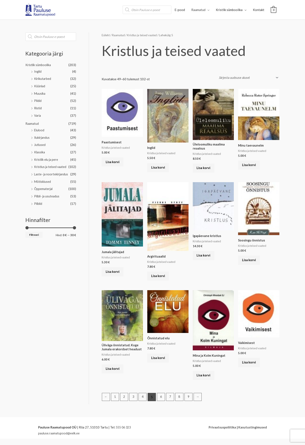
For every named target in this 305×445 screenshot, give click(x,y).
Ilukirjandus (42, 135)
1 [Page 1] (115, 403)
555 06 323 (124, 434)
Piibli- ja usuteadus (47, 193)
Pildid (38, 100)
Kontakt (258, 10)
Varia (38, 114)
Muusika (40, 92)
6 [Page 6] (163, 403)
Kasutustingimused (252, 434)
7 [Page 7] (172, 403)
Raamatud (198, 10)
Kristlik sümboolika (229, 10)
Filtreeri (34, 231)
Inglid (38, 71)
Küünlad (40, 85)
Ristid (38, 107)
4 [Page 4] (144, 403)
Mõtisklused (42, 178)
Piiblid (38, 200)
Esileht (106, 35)
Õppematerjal (43, 185)
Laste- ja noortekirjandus (51, 171)
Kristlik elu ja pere (46, 157)
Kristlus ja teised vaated (51, 164)
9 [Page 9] (191, 403)
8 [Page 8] (181, 403)
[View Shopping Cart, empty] (273, 10)
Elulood (39, 128)
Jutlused (40, 142)
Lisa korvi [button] (114, 163)
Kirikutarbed (43, 78)
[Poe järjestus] (245, 77)
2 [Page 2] (125, 403)
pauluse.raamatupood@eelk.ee (59, 440)
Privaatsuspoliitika (222, 434)
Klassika (40, 150)
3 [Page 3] (134, 403)
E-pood (180, 10)
